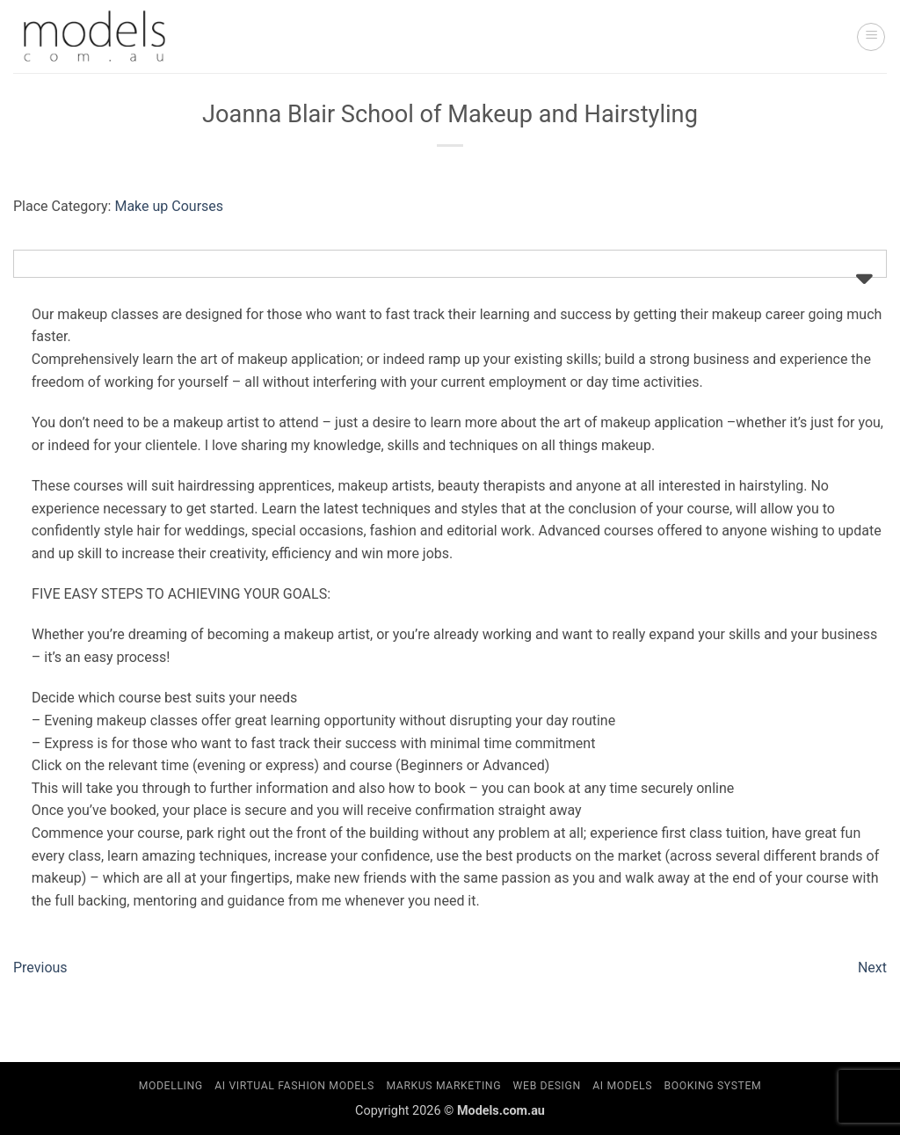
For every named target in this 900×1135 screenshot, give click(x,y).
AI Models (622, 1086)
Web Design (547, 1086)
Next (872, 967)
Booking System (713, 1086)
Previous (40, 967)
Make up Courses (168, 206)
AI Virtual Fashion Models (294, 1086)
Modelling (171, 1086)
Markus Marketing (443, 1086)
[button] (871, 37)
